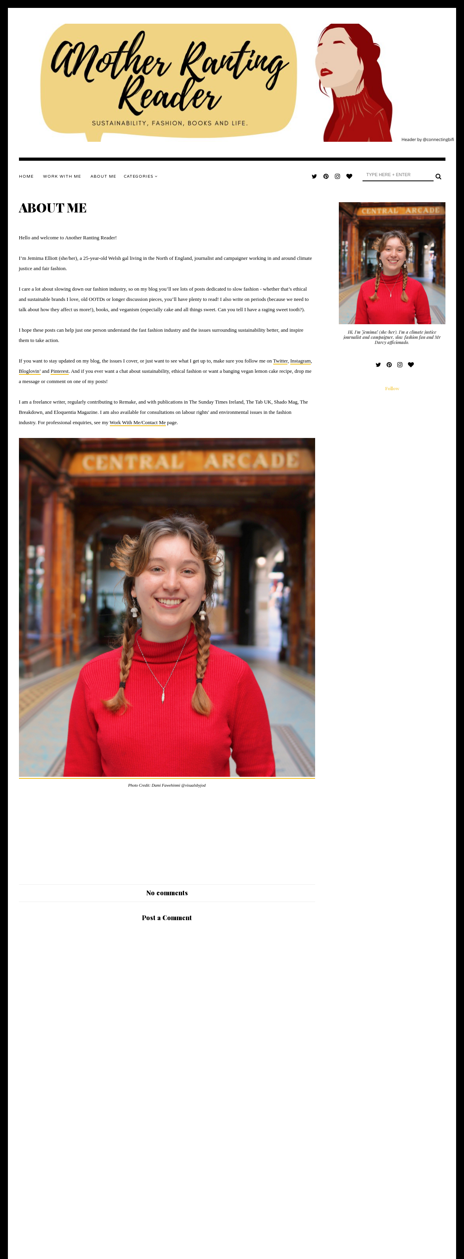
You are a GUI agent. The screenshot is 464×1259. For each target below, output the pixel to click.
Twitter (280, 361)
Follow (392, 388)
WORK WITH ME (62, 176)
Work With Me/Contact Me (138, 422)
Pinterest (60, 371)
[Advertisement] (167, 1178)
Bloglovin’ (30, 371)
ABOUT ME (103, 176)
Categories (141, 176)
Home (26, 176)
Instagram (300, 361)
